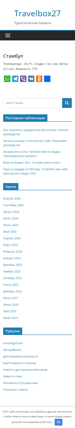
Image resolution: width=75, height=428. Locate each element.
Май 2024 (9, 231)
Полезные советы (15, 389)
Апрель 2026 (12, 198)
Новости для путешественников (25, 370)
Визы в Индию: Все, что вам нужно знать (31, 162)
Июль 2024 (10, 218)
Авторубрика (12, 350)
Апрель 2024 (12, 238)
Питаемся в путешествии (20, 383)
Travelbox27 (37, 13)
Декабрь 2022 (12, 291)
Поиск (67, 103)
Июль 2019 (10, 318)
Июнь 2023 (10, 285)
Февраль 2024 (12, 251)
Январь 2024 (12, 258)
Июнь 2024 (10, 225)
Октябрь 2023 (12, 278)
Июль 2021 (10, 298)
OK (58, 422)
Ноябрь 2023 (12, 271)
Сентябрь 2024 (13, 205)
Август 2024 (11, 212)
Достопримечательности (20, 356)
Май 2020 (9, 311)
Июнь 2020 (10, 304)
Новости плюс (13, 376)
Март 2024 (10, 245)
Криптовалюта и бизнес (20, 363)
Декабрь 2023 (12, 265)
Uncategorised (13, 343)
